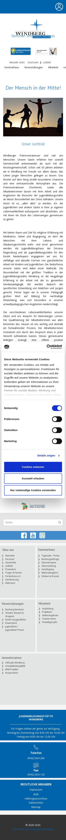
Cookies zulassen (33, 466)
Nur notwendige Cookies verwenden (33, 490)
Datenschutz (36, 802)
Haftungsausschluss (36, 798)
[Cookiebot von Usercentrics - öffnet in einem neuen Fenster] (47, 346)
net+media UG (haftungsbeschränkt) (33, 829)
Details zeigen (46, 455)
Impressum (36, 789)
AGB (36, 794)
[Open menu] (59, 6)
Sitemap (35, 807)
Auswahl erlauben (33, 478)
